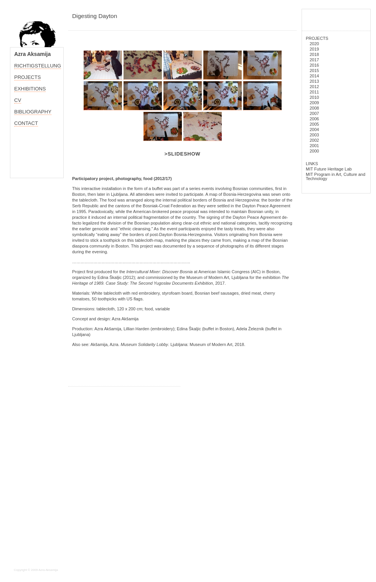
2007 (314, 113)
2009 (314, 102)
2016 (314, 65)
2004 (314, 129)
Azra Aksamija (32, 54)
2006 (314, 118)
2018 (314, 54)
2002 (314, 140)
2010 (314, 97)
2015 (314, 70)
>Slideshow (183, 154)
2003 (314, 135)
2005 (314, 124)
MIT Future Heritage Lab (329, 169)
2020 (314, 43)
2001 (314, 145)
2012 (314, 86)
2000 (314, 151)
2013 (314, 81)
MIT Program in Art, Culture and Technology (335, 176)
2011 (314, 92)
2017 (314, 59)
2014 (314, 76)
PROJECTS (317, 38)
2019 (314, 49)
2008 (314, 108)
